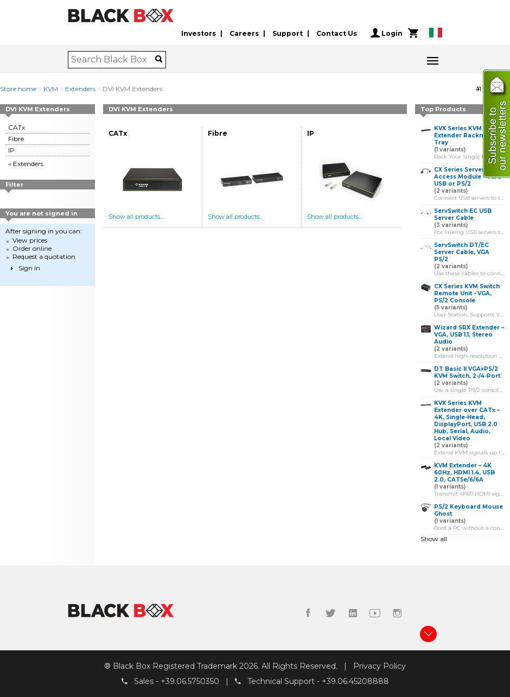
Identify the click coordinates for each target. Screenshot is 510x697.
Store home (18, 89)
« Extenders (25, 164)
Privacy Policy (379, 666)
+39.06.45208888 (355, 681)
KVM (50, 89)
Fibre (16, 139)
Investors (198, 33)
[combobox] (113, 59)
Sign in (29, 268)
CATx (16, 127)
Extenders (80, 89)
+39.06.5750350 (190, 681)
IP (11, 150)
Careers (244, 33)
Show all (433, 539)
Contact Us (336, 33)
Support (287, 33)
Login (387, 33)
